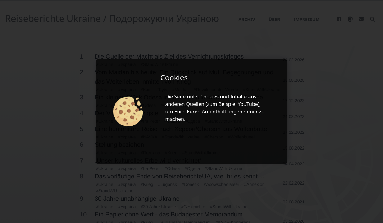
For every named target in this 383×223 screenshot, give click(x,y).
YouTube (248, 104)
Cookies (209, 96)
